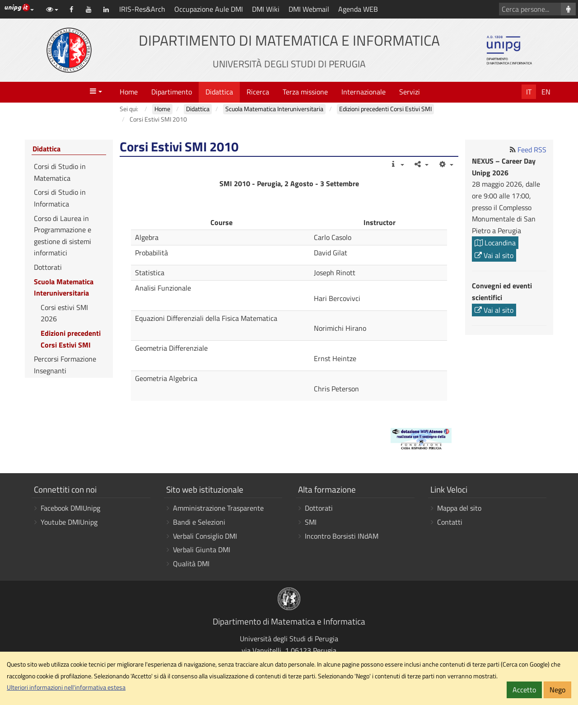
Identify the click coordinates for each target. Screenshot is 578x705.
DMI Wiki (266, 9)
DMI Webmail (309, 9)
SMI (311, 522)
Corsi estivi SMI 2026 (64, 313)
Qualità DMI (191, 563)
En (545, 91)
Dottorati (48, 267)
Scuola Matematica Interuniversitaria (63, 287)
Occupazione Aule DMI (208, 9)
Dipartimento (171, 91)
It (528, 91)
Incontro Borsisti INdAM (341, 536)
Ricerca (258, 91)
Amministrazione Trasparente (218, 508)
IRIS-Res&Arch (142, 9)
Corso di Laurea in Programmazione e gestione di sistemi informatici (62, 235)
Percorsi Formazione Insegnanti (65, 364)
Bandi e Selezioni (199, 522)
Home (129, 91)
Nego (557, 689)
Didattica (219, 91)
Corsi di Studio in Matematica (60, 172)
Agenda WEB (358, 9)
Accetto (524, 689)
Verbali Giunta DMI (201, 549)
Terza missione (305, 91)
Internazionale (363, 91)
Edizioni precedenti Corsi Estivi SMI (71, 339)
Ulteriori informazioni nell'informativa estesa (66, 687)
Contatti (449, 522)
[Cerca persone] (568, 9)
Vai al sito (494, 255)
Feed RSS (531, 149)
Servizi (409, 91)
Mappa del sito (459, 508)
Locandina (495, 242)
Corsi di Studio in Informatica (60, 198)
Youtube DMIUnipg (69, 522)
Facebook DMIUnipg (70, 508)
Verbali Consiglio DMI (205, 536)
